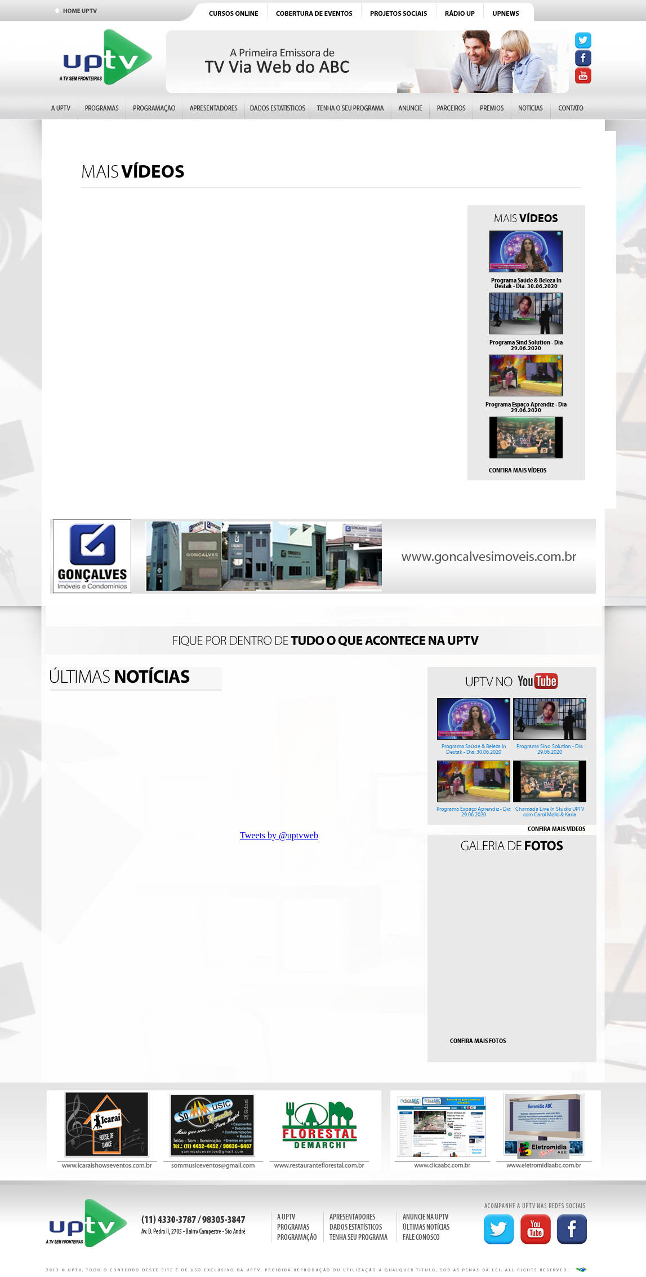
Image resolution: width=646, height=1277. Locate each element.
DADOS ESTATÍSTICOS (355, 1227)
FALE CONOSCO (421, 1237)
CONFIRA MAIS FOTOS (478, 1041)
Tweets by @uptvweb (279, 835)
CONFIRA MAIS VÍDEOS (517, 470)
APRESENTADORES (352, 1217)
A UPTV (286, 1217)
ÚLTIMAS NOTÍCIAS (426, 1227)
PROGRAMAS (293, 1227)
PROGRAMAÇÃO (297, 1237)
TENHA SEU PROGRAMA (358, 1237)
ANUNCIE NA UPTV (425, 1217)
